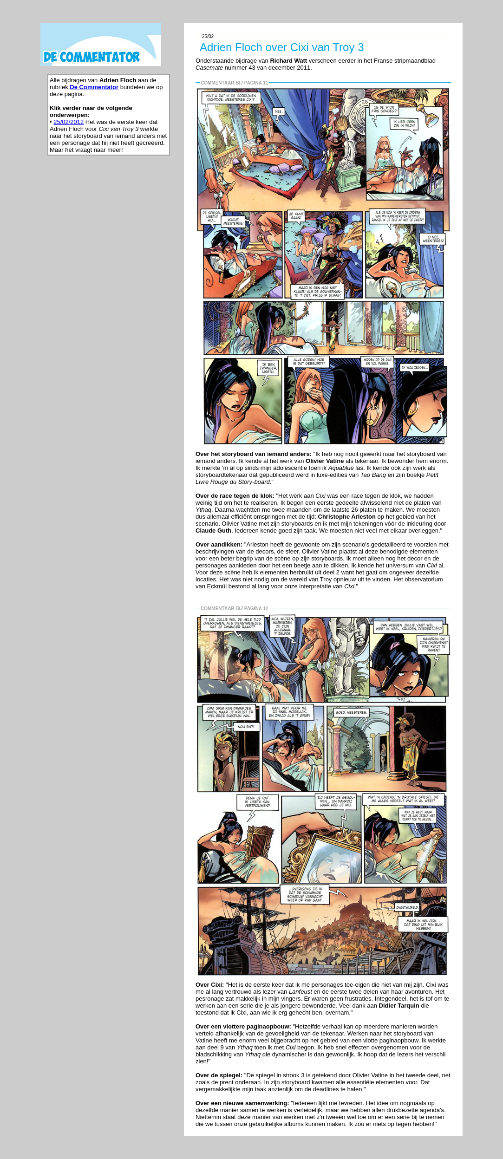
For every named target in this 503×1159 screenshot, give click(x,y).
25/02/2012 (68, 121)
